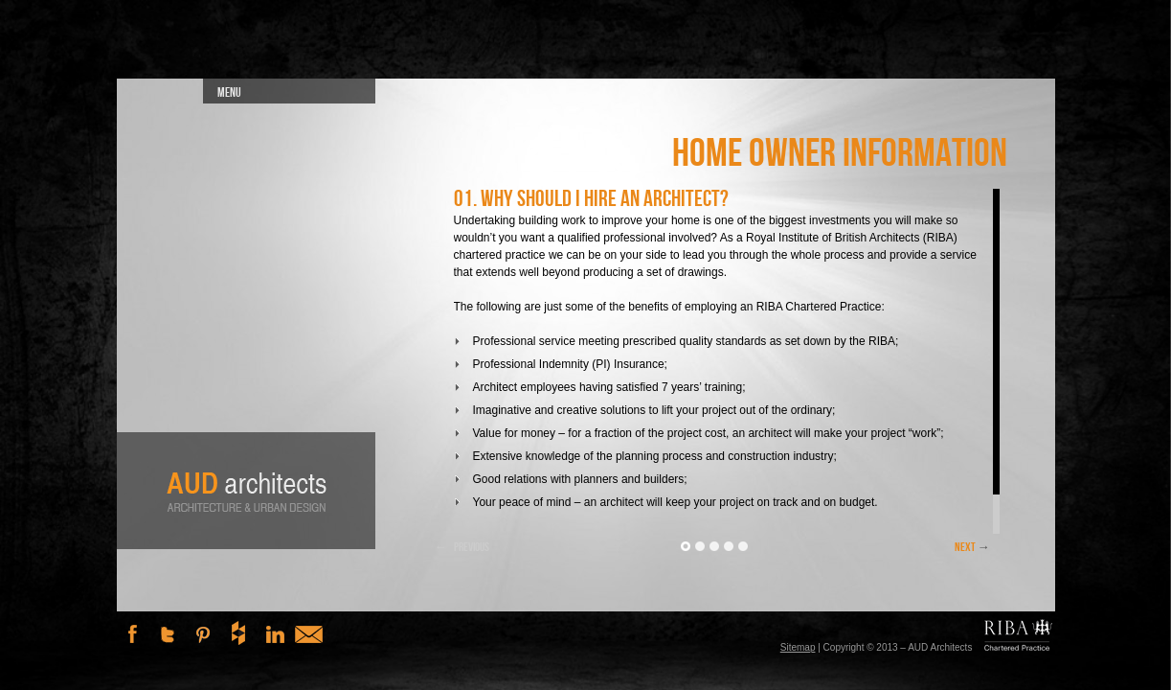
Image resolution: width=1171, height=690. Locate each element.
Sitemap (798, 647)
